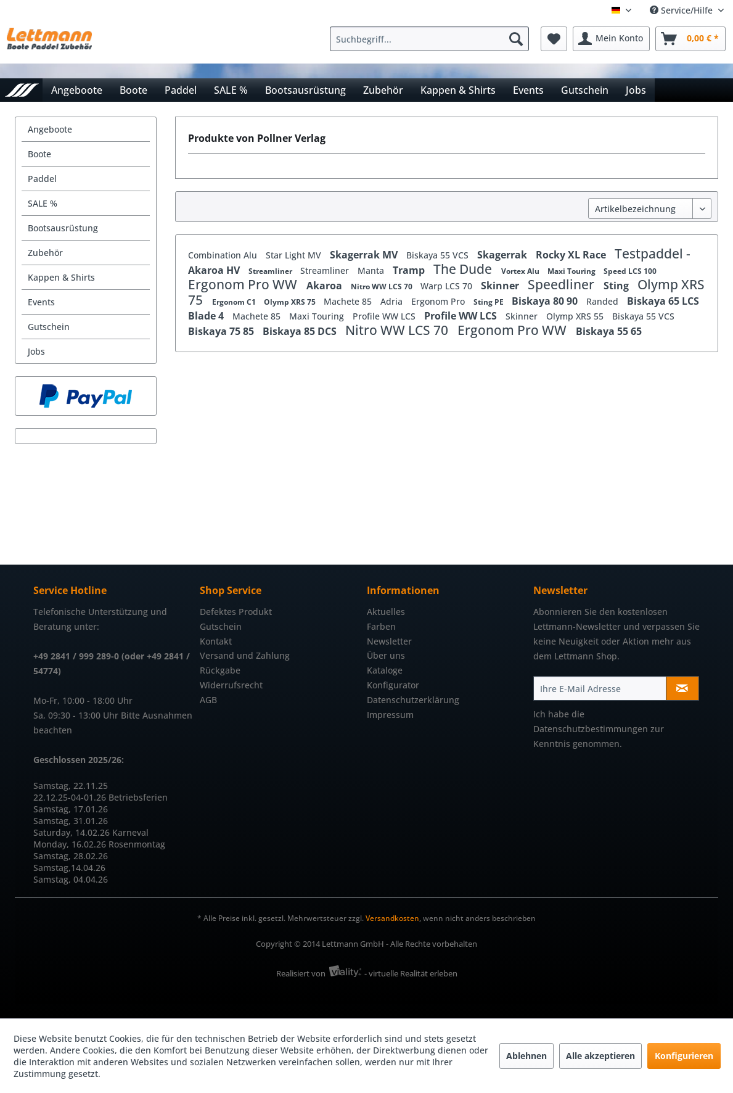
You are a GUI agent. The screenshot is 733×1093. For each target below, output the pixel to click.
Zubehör (45, 252)
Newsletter (389, 641)
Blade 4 (207, 316)
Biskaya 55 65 (609, 331)
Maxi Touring (572, 271)
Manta (372, 270)
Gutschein (49, 326)
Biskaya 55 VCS (438, 255)
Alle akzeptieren (600, 1056)
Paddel (42, 178)
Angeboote (50, 129)
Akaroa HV (215, 270)
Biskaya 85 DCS (301, 331)
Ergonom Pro (439, 301)
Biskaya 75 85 (222, 331)
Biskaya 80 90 (546, 301)
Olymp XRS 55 (576, 316)
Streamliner (271, 271)
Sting (617, 285)
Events (41, 302)
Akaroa (325, 285)
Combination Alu (224, 255)
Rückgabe (220, 670)
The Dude (464, 269)
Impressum (390, 714)
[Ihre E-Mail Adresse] (599, 688)
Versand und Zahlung (245, 655)
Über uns (386, 655)
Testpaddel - (652, 253)
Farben (381, 626)
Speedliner (562, 284)
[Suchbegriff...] (429, 39)
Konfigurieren (684, 1056)
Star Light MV (295, 255)
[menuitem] (432, 39)
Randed (603, 301)
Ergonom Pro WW (244, 284)
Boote (39, 154)
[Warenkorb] (690, 39)
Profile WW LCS (385, 316)
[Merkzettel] (554, 39)
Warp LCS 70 (447, 286)
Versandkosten (392, 918)
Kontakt (216, 641)
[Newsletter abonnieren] (682, 688)
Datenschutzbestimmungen (590, 729)
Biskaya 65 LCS (663, 301)
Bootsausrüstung (63, 228)
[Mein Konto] (611, 39)
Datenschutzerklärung (413, 700)
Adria (392, 301)
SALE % (42, 203)
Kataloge (385, 670)
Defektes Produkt (236, 611)
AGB (208, 700)
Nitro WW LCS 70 (382, 286)
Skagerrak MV (365, 255)
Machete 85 (349, 301)
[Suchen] (516, 39)
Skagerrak (503, 255)
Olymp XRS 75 (290, 302)
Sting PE (489, 302)
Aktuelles (386, 611)
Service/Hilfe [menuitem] (682, 10)
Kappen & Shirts (61, 277)
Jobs (36, 351)
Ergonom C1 (235, 302)
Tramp (410, 270)
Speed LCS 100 (630, 271)
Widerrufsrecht (231, 685)
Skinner (501, 285)
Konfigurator (393, 685)
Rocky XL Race (572, 255)
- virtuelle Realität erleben (410, 973)
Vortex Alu (521, 271)
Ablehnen (526, 1056)
